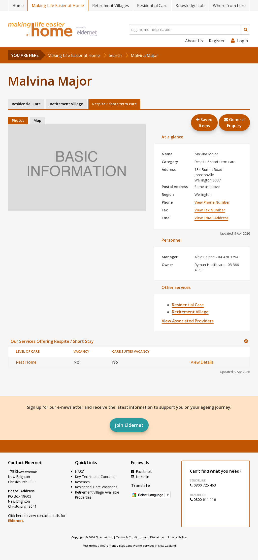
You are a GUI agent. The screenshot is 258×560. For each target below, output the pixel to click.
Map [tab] (37, 120)
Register (217, 41)
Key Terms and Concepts (95, 476)
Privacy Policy (177, 537)
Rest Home (26, 362)
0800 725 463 (203, 485)
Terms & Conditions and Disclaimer (140, 537)
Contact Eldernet (25, 462)
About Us (194, 41)
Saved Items (204, 122)
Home (18, 5)
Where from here (229, 5)
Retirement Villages (110, 5)
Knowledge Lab (190, 5)
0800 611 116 (203, 499)
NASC (79, 471)
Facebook (141, 471)
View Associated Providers (188, 321)
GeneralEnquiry (234, 122)
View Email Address (211, 217)
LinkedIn (140, 476)
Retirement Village (190, 312)
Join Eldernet (129, 425)
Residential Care (152, 5)
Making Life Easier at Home (58, 5)
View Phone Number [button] (212, 202)
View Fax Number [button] (210, 210)
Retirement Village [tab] (66, 103)
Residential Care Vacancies (96, 486)
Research (82, 481)
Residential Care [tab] (26, 103)
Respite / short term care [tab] (114, 103)
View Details (202, 362)
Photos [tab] (18, 120)
